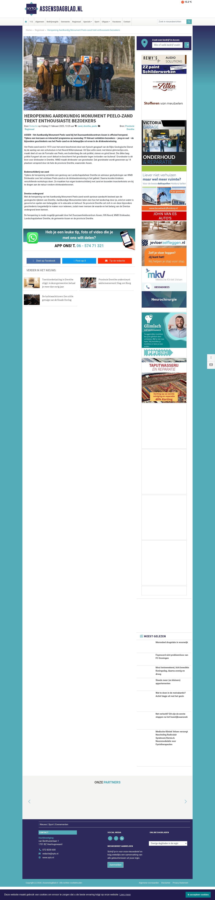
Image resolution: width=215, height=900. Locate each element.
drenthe (87, 126)
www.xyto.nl (48, 871)
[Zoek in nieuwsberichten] (172, 21)
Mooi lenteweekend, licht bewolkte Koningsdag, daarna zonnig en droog (172, 675)
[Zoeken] (189, 21)
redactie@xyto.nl (50, 867)
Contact (127, 22)
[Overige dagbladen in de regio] (168, 856)
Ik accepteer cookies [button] (198, 894)
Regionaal (76, 22)
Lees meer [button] (125, 894)
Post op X (79, 260)
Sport (97, 22)
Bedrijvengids (52, 22)
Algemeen (39, 22)
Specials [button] (87, 22)
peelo (94, 126)
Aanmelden (115, 878)
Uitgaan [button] (105, 22)
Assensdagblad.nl (61, 8)
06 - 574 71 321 (90, 246)
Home (29, 30)
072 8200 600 (49, 863)
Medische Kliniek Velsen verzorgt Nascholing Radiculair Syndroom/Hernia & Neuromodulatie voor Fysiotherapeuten (172, 751)
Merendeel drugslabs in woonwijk (172, 642)
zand (80, 126)
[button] (26, 815)
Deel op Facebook (43, 260)
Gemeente (65, 22)
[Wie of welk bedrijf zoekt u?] (167, 45)
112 (31, 22)
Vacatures (116, 22)
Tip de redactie (115, 260)
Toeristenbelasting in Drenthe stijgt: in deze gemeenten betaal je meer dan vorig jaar (58, 283)
